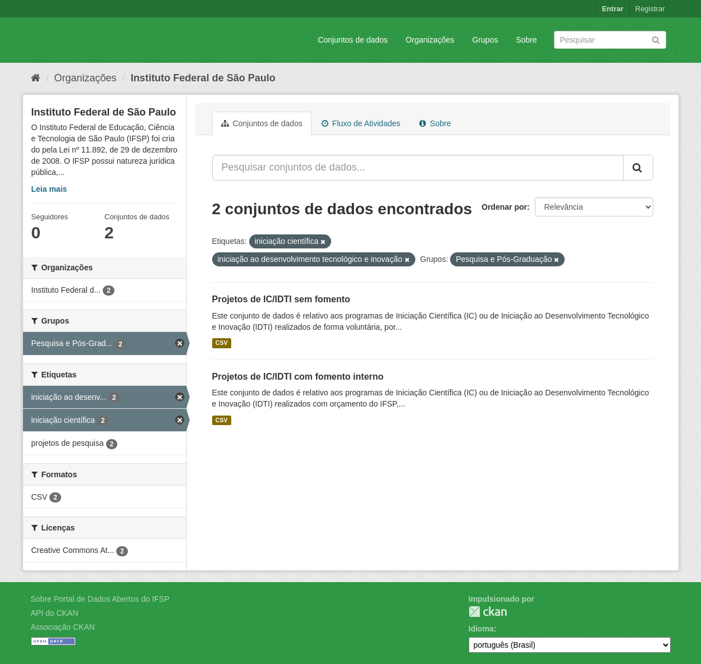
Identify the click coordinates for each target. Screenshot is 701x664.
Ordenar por (504, 206)
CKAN (488, 611)
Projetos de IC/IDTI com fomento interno (298, 376)
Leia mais (49, 189)
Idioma (481, 628)
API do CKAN (55, 612)
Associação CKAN (63, 626)
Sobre (526, 39)
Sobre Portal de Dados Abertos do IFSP (100, 598)
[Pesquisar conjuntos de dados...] (418, 168)
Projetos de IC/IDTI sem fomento (281, 299)
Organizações (430, 39)
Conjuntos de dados (353, 39)
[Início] (35, 78)
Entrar (612, 8)
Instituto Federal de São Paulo (203, 78)
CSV (222, 343)
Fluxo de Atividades (361, 123)
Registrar (650, 8)
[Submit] (656, 39)
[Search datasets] (610, 40)
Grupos (485, 39)
